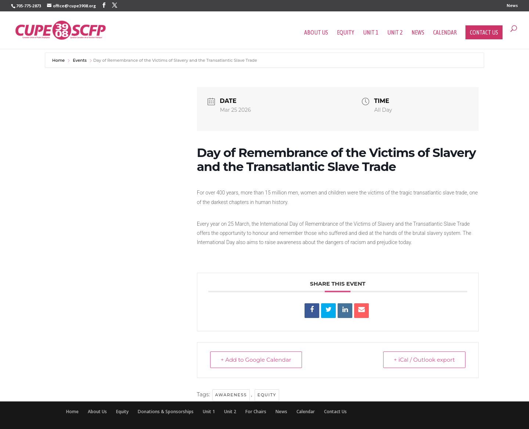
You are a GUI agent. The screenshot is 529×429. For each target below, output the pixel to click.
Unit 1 (370, 33)
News (512, 5)
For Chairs (255, 411)
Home (59, 60)
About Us (316, 33)
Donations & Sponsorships (166, 411)
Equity (345, 33)
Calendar (445, 33)
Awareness (231, 394)
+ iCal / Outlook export (424, 359)
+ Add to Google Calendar (256, 359)
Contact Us (484, 32)
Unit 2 (395, 33)
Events (80, 60)
